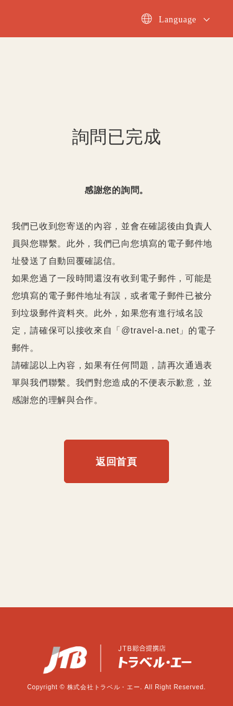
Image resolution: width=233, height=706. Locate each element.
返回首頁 (116, 461)
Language (177, 19)
